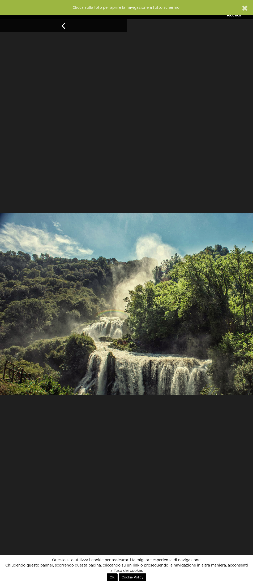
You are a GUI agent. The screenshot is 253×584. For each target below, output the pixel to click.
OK (112, 577)
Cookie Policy (132, 577)
